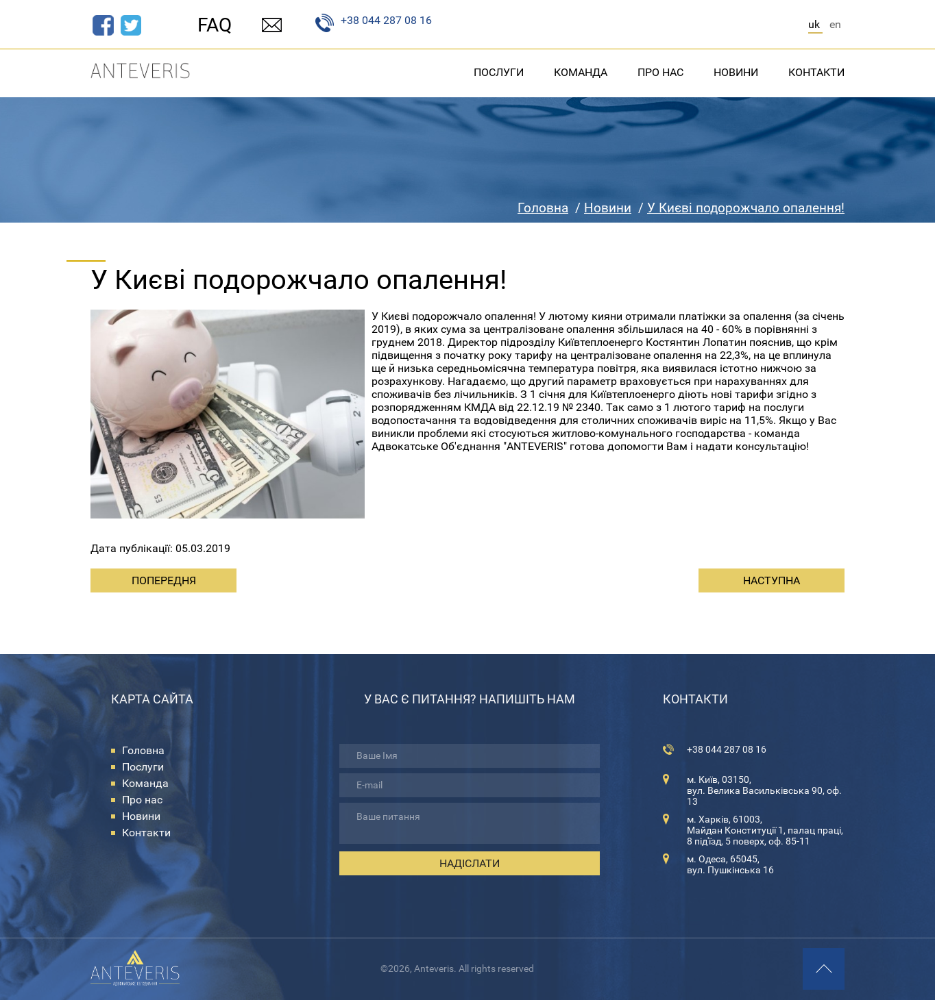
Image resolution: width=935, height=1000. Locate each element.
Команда (580, 72)
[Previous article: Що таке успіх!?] (163, 580)
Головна (143, 750)
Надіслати (469, 863)
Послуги (499, 72)
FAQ (214, 25)
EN (835, 24)
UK (815, 24)
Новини (736, 72)
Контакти (816, 72)
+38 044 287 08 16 (373, 23)
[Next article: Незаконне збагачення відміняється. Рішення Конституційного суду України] (772, 580)
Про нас (660, 72)
